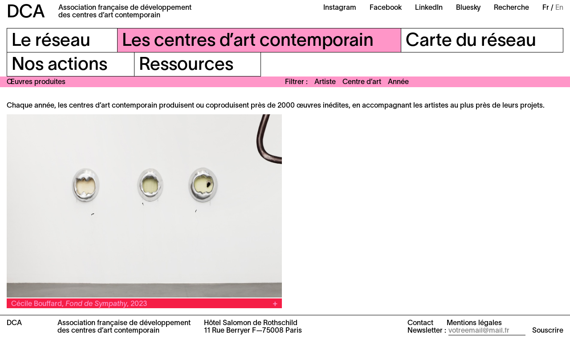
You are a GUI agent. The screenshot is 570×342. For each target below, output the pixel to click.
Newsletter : (426, 331)
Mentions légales (474, 323)
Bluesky (468, 8)
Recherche (511, 8)
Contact (420, 323)
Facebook (386, 8)
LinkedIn (429, 8)
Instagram (339, 8)
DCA (26, 12)
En (559, 8)
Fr (545, 8)
